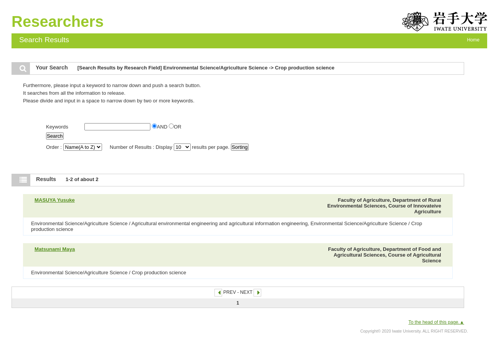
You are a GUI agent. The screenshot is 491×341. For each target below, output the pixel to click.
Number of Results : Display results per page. (170, 147)
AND (160, 127)
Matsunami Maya (55, 249)
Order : (74, 147)
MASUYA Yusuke (55, 200)
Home (473, 40)
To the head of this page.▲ (436, 322)
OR (175, 127)
